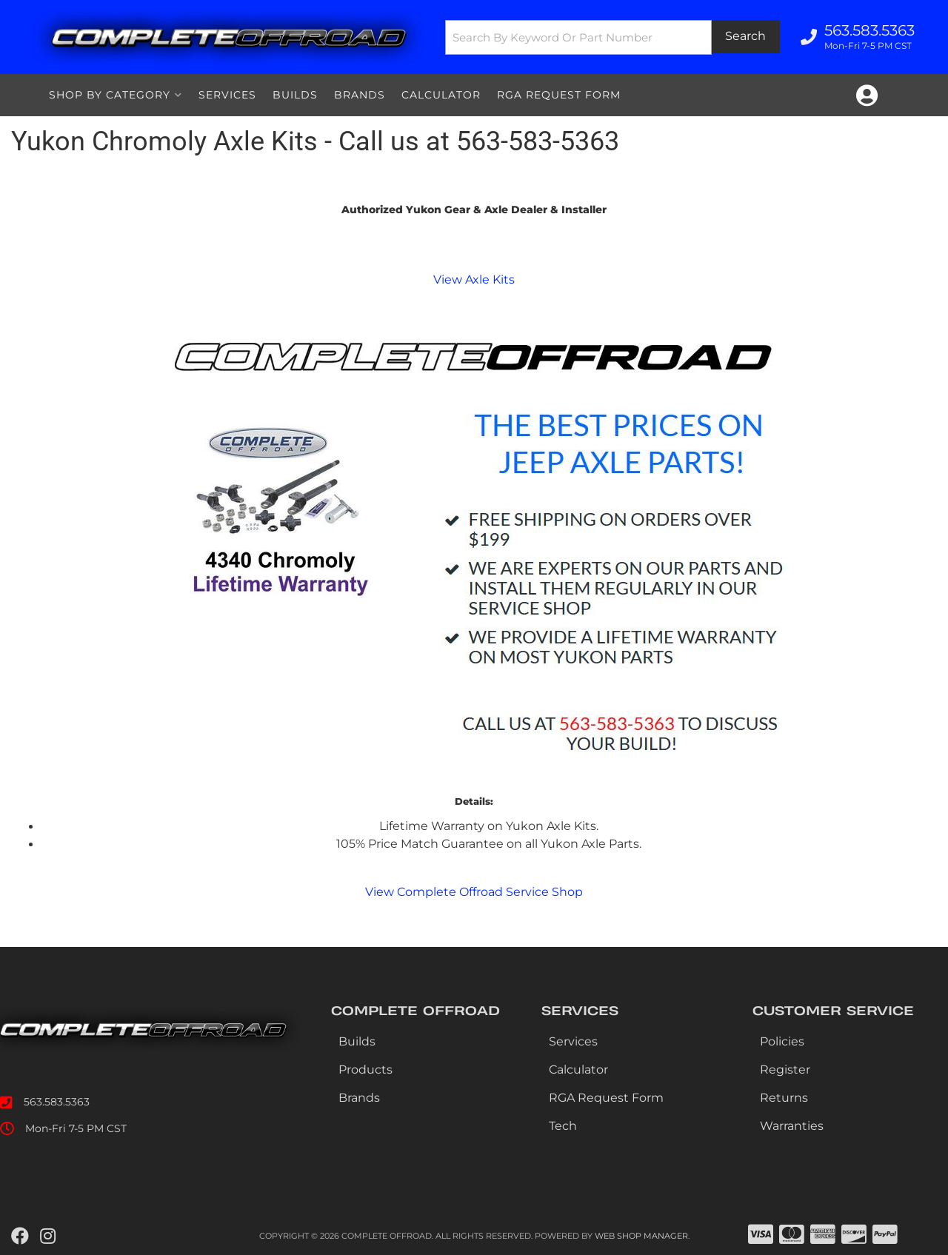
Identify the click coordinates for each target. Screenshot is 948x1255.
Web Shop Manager (641, 1236)
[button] (612, 37)
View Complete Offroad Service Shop (474, 892)
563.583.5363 (57, 1101)
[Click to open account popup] (867, 95)
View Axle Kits (474, 279)
